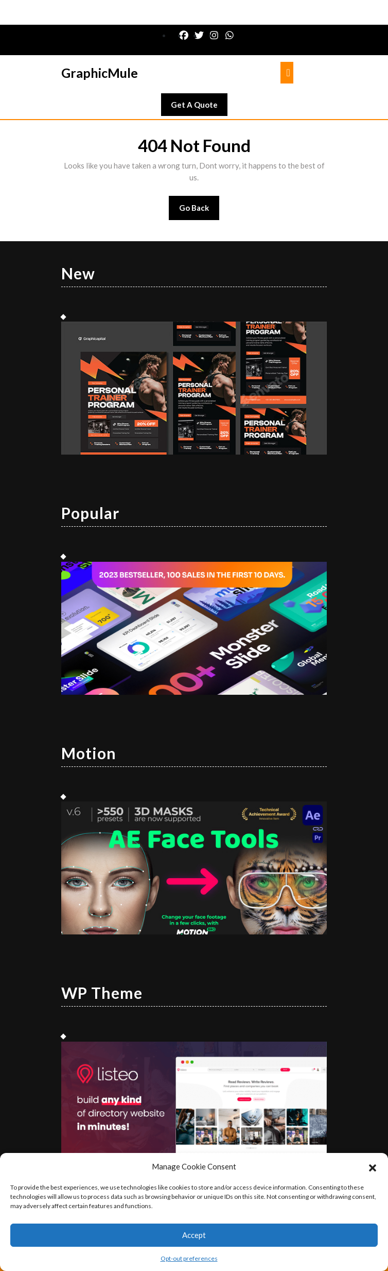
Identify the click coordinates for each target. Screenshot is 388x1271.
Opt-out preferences (189, 1258)
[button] (372, 1166)
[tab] (286, 72)
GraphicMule (99, 72)
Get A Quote (199, 107)
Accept (194, 1235)
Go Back (199, 211)
